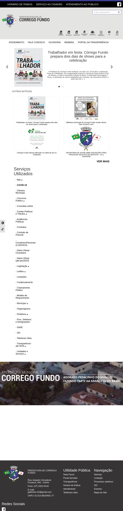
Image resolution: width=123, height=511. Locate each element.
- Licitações (21, 268)
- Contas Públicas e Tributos (24, 203)
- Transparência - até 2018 (24, 335)
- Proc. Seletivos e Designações (23, 311)
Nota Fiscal (68, 465)
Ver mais (103, 152)
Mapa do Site (100, 483)
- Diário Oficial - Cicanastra (23, 242)
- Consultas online (24, 197)
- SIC (18, 323)
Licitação (98, 469)
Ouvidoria (55, 33)
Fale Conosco (36, 33)
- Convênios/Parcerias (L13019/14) (26, 233)
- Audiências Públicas (21, 211)
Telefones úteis (70, 483)
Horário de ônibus (71, 476)
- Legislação (22, 257)
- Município (22, 294)
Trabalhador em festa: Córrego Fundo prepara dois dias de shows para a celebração (78, 47)
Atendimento (16, 33)
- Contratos (21, 218)
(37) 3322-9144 (41, 477)
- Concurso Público (21, 190)
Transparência (70, 472)
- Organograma (23, 299)
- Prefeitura (22, 305)
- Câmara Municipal (20, 182)
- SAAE (19, 318)
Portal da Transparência (93, 33)
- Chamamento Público (23, 279)
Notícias (98, 465)
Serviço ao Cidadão (49, 4)
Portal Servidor (70, 469)
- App (19, 170)
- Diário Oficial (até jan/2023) (22, 250)
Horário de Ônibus (19, 4)
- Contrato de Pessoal (22, 224)
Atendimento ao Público (82, 4)
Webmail (69, 33)
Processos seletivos (103, 472)
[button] (14, 57)
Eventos (98, 480)
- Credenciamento (24, 273)
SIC (96, 476)
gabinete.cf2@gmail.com (40, 483)
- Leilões (21, 262)
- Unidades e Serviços (22, 343)
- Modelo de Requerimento (22, 287)
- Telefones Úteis (24, 329)
